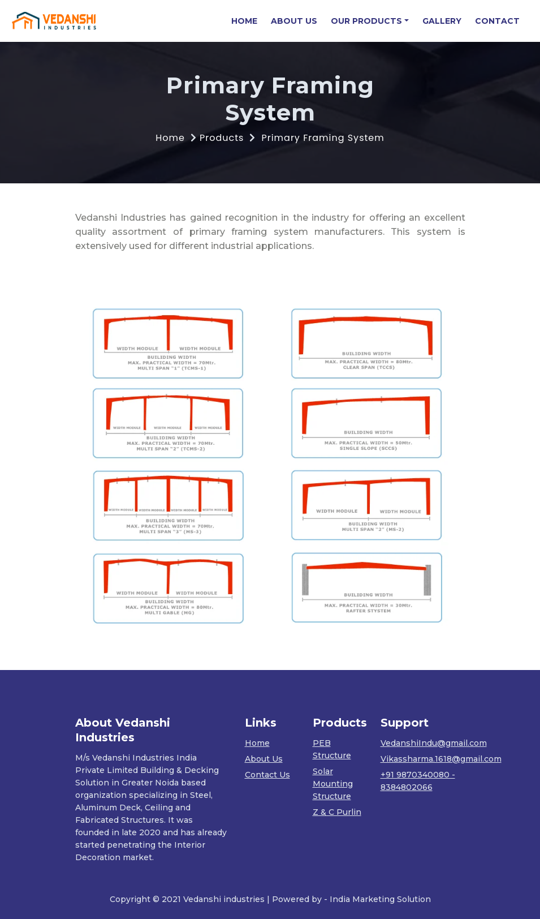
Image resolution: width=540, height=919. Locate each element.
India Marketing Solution (380, 899)
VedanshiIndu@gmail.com (434, 743)
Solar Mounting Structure (333, 783)
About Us (264, 759)
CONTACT (497, 21)
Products (222, 137)
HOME (247, 20)
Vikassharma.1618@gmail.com (441, 759)
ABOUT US (294, 21)
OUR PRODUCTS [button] (366, 21)
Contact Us (267, 775)
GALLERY (441, 21)
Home (170, 137)
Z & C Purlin (337, 812)
